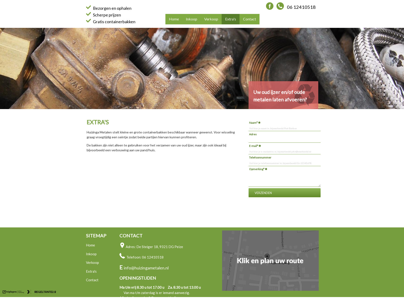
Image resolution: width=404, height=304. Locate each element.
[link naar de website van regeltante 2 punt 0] (41, 292)
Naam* (253, 122)
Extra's (230, 19)
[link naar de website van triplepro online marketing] (13, 292)
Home (174, 19)
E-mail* (253, 146)
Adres (253, 134)
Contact (249, 19)
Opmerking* (256, 169)
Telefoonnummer (260, 157)
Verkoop (211, 19)
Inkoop (191, 19)
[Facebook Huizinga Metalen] (269, 8)
